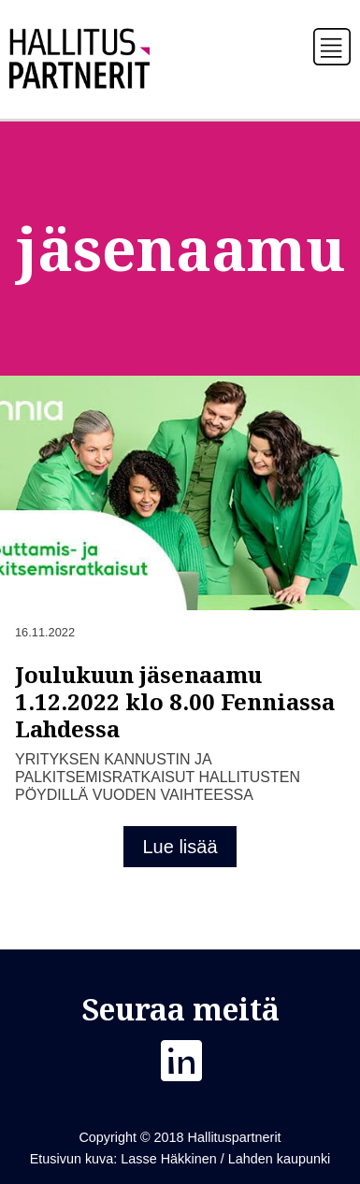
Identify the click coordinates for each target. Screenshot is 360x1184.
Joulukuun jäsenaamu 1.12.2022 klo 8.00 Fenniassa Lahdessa (175, 701)
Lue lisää (179, 846)
